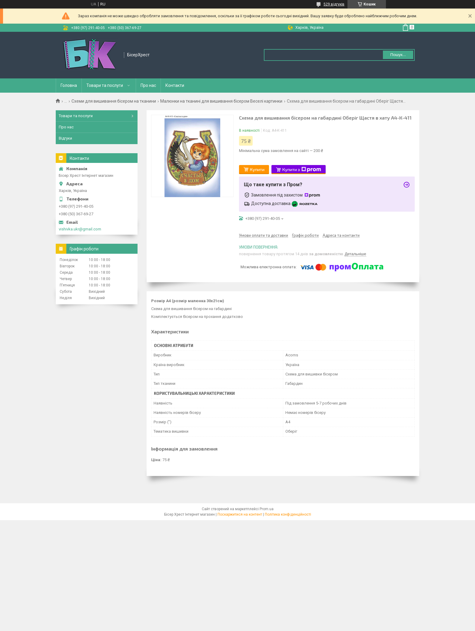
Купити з (301, 169)
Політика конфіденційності (288, 514)
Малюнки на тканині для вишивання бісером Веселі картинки (221, 101)
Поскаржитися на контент (240, 514)
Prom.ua (267, 509)
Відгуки (65, 138)
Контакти (174, 85)
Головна (69, 85)
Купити (257, 169)
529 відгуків (334, 4)
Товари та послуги (104, 85)
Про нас (148, 85)
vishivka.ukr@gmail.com (80, 229)
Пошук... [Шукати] (398, 54)
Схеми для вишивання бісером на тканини (113, 101)
